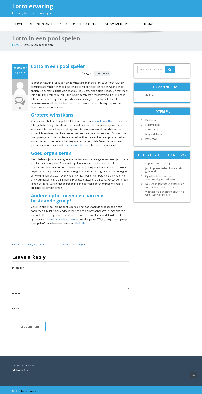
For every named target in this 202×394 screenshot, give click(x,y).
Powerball (151, 138)
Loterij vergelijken (23, 365)
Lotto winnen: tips (116, 23)
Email (15, 308)
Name (16, 293)
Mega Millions (153, 134)
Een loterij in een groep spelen (29, 244)
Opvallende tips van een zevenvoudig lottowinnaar (160, 177)
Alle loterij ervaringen (82, 23)
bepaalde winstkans (103, 121)
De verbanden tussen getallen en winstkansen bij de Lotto (164, 185)
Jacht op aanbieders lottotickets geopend (163, 170)
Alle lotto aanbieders (45, 23)
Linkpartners (20, 369)
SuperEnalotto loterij (157, 163)
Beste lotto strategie (73, 244)
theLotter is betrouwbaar (61, 219)
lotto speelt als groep (77, 145)
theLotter (81, 223)
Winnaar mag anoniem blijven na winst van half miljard (164, 193)
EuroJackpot (152, 129)
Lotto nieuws (144, 23)
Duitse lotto (152, 120)
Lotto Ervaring (29, 390)
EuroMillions (152, 124)
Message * (18, 267)
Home (18, 23)
